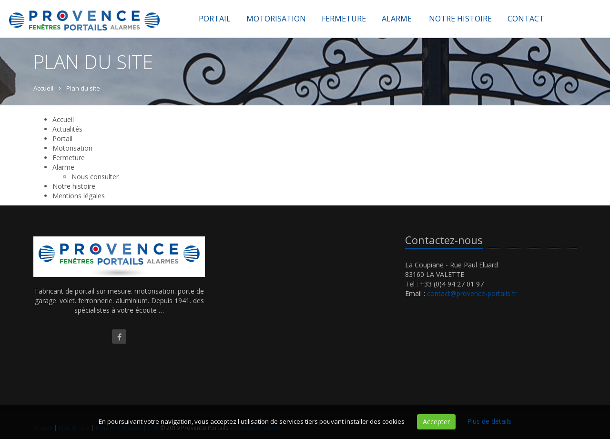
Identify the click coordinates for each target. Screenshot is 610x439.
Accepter (436, 421)
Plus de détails (489, 421)
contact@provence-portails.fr (472, 293)
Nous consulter (95, 176)
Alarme (397, 18)
